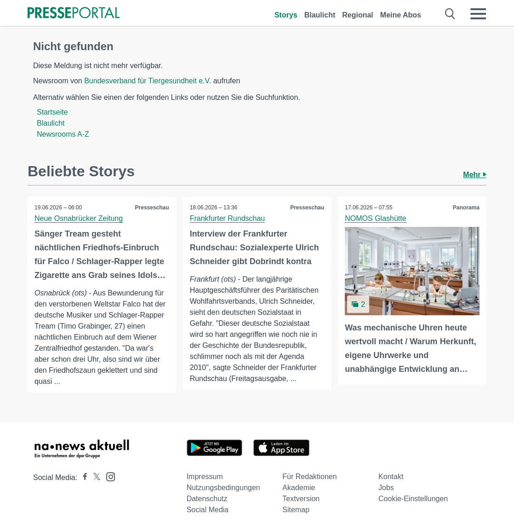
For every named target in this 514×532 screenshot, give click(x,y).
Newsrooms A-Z (63, 134)
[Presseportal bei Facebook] (82, 477)
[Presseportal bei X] (94, 477)
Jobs (386, 488)
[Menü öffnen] (478, 13)
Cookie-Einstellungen (413, 499)
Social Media (208, 510)
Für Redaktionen (309, 476)
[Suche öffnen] (450, 13)
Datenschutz (207, 499)
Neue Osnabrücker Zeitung (78, 218)
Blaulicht (320, 15)
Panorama (466, 207)
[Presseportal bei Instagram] (108, 476)
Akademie (298, 488)
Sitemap (295, 510)
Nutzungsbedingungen (223, 488)
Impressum (205, 476)
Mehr (474, 175)
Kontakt (390, 476)
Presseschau (152, 207)
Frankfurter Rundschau (227, 218)
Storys (285, 15)
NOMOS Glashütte (375, 218)
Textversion (301, 499)
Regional (357, 15)
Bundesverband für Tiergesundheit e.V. (147, 81)
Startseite (52, 112)
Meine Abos (400, 15)
